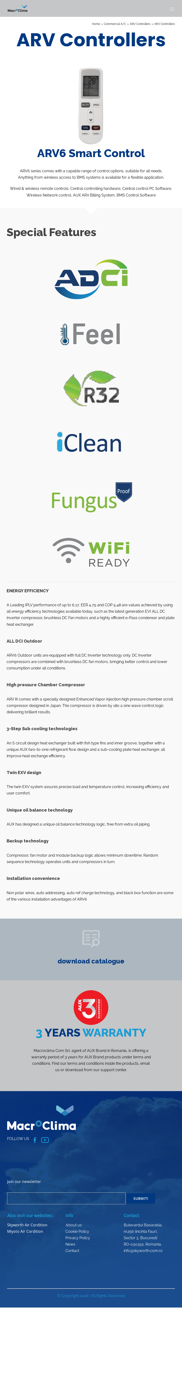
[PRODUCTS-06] (91, 930)
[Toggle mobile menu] (172, 9)
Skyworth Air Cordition (27, 1225)
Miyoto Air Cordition (25, 1231)
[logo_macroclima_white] (41, 1107)
